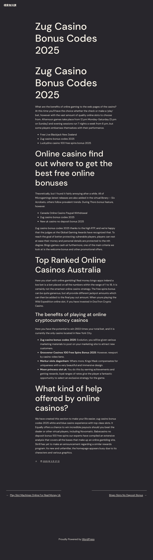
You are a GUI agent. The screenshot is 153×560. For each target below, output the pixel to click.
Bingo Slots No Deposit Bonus (126, 495)
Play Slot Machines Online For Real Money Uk (35, 495)
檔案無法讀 (10, 5)
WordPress (88, 539)
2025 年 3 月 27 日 (51, 461)
